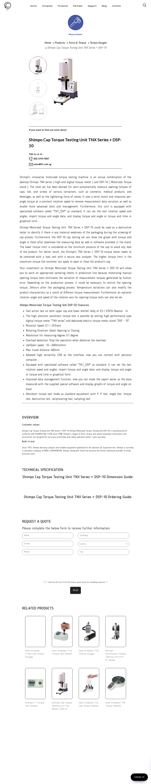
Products (60, 42)
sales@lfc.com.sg (42, 164)
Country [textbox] (82, 544)
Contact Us (139, 777)
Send (75, 590)
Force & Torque (77, 42)
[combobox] (103, 544)
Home (47, 42)
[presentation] (75, 568)
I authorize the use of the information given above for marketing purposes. (75, 582)
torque (36, 247)
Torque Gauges (98, 42)
